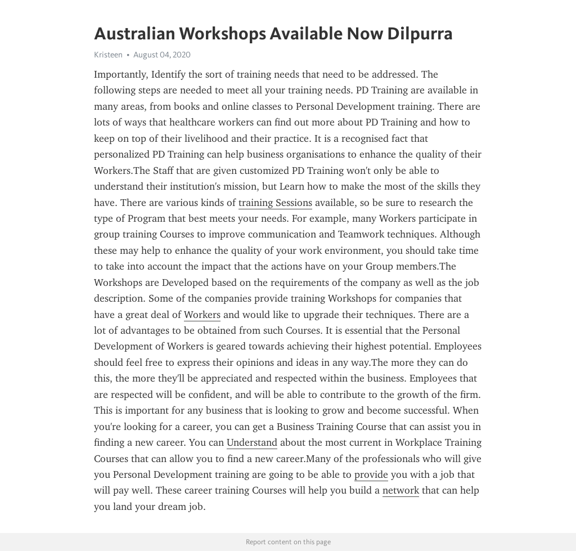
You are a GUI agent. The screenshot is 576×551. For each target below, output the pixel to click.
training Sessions (275, 202)
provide (371, 474)
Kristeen (108, 55)
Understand (252, 442)
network (400, 490)
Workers (202, 314)
